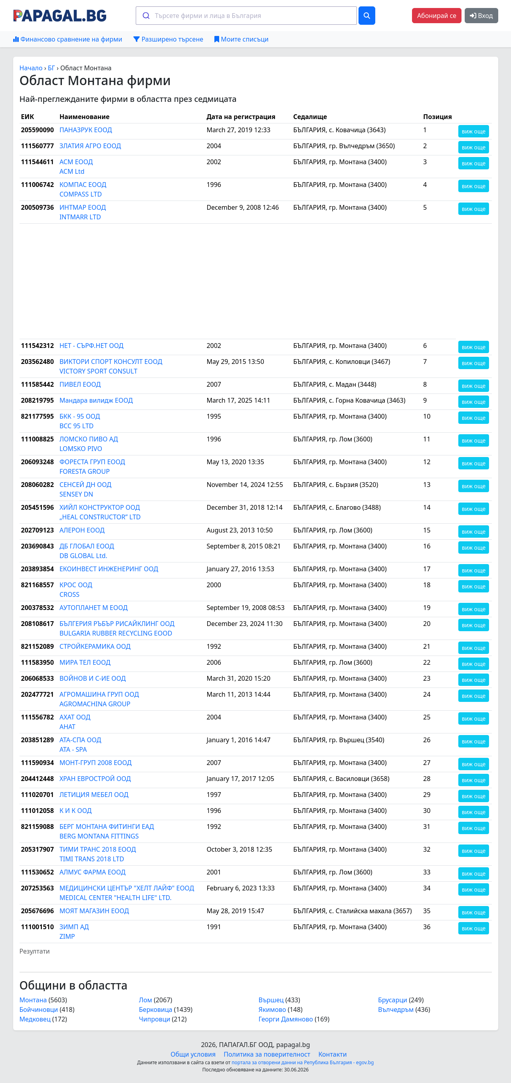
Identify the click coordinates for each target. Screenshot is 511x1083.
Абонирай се (436, 15)
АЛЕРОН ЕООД (82, 530)
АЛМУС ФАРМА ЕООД (92, 872)
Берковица (155, 1009)
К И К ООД (75, 810)
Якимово (272, 1009)
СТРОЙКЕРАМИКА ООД (95, 646)
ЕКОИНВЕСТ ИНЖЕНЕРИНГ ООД (108, 568)
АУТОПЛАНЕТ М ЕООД (93, 607)
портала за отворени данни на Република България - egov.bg (303, 1062)
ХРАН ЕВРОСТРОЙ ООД (95, 778)
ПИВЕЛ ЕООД (80, 384)
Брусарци (392, 1000)
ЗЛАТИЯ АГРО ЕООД (90, 145)
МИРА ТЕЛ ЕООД (85, 662)
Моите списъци (241, 39)
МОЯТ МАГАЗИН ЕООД (94, 910)
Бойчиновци (39, 1009)
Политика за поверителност (267, 1054)
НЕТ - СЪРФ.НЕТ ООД (91, 345)
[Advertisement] (237, 281)
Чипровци (154, 1019)
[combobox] (246, 15)
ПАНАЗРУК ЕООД (85, 129)
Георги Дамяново (286, 1019)
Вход (481, 15)
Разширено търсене (168, 39)
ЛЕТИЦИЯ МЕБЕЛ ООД (94, 794)
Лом (145, 1000)
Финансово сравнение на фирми (67, 39)
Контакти (332, 1054)
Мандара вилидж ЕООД (96, 400)
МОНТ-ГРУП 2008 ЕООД (95, 762)
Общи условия (193, 1054)
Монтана (33, 1000)
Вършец (271, 1000)
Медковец (35, 1019)
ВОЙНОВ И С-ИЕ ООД (92, 678)
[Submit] (145, 15)
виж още (473, 131)
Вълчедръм (396, 1009)
